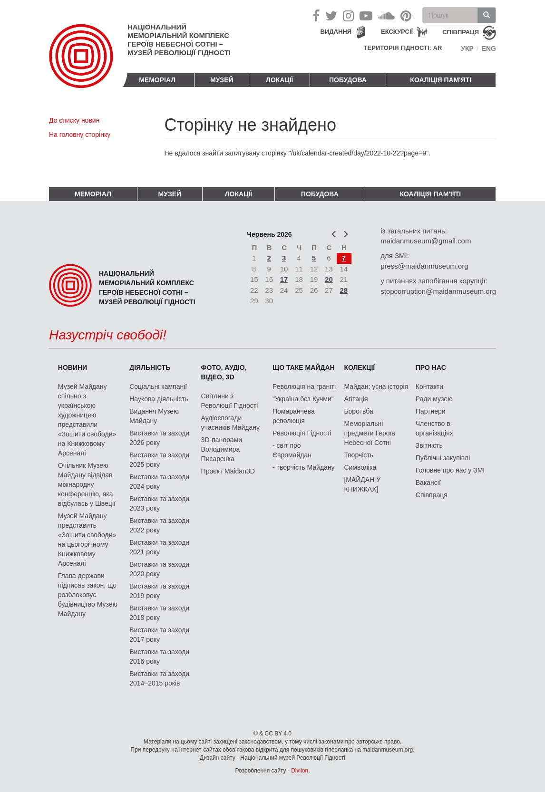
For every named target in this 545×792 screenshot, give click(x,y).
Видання (336, 31)
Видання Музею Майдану (153, 416)
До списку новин (74, 120)
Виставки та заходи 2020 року (159, 569)
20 (329, 279)
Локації (279, 80)
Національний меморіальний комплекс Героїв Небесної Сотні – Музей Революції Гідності (179, 40)
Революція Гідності (301, 433)
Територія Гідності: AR (403, 47)
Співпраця (432, 495)
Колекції (359, 367)
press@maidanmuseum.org (424, 266)
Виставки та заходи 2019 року (159, 590)
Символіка (360, 467)
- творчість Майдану (303, 467)
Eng (489, 48)
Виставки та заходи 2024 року (159, 481)
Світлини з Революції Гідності (229, 400)
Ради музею (434, 399)
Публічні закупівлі (443, 458)
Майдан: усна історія (376, 386)
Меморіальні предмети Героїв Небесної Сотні (369, 433)
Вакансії (428, 482)
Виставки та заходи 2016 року (159, 656)
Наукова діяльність (158, 399)
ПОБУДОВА (348, 80)
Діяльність (149, 367)
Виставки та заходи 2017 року (159, 634)
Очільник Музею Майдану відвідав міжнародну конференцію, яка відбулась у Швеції (87, 484)
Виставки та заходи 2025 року (159, 459)
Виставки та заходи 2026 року (159, 437)
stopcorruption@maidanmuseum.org (438, 291)
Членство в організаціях (434, 428)
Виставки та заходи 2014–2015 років (159, 678)
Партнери (431, 411)
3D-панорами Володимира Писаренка (221, 449)
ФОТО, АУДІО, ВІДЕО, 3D (224, 372)
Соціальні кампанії (158, 386)
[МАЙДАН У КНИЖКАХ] (362, 484)
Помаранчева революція (293, 416)
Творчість (358, 455)
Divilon (299, 770)
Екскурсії (397, 31)
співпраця (460, 32)
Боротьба (358, 411)
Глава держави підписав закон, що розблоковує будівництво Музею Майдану (87, 595)
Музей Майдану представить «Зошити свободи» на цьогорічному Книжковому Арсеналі (87, 539)
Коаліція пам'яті (440, 80)
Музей (222, 80)
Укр (467, 48)
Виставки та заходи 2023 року (159, 503)
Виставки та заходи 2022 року (159, 525)
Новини (72, 367)
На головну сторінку (79, 134)
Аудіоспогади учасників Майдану (230, 422)
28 (344, 290)
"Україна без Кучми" (303, 399)
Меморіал (157, 80)
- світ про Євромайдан (291, 450)
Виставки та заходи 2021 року (159, 547)
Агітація (356, 399)
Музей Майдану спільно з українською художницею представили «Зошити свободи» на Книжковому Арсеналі (87, 420)
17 (284, 279)
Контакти (429, 386)
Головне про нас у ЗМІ (450, 470)
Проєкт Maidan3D (228, 471)
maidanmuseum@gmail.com (425, 241)
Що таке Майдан (303, 367)
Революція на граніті (304, 386)
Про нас (431, 367)
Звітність (429, 445)
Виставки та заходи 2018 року (159, 612)
